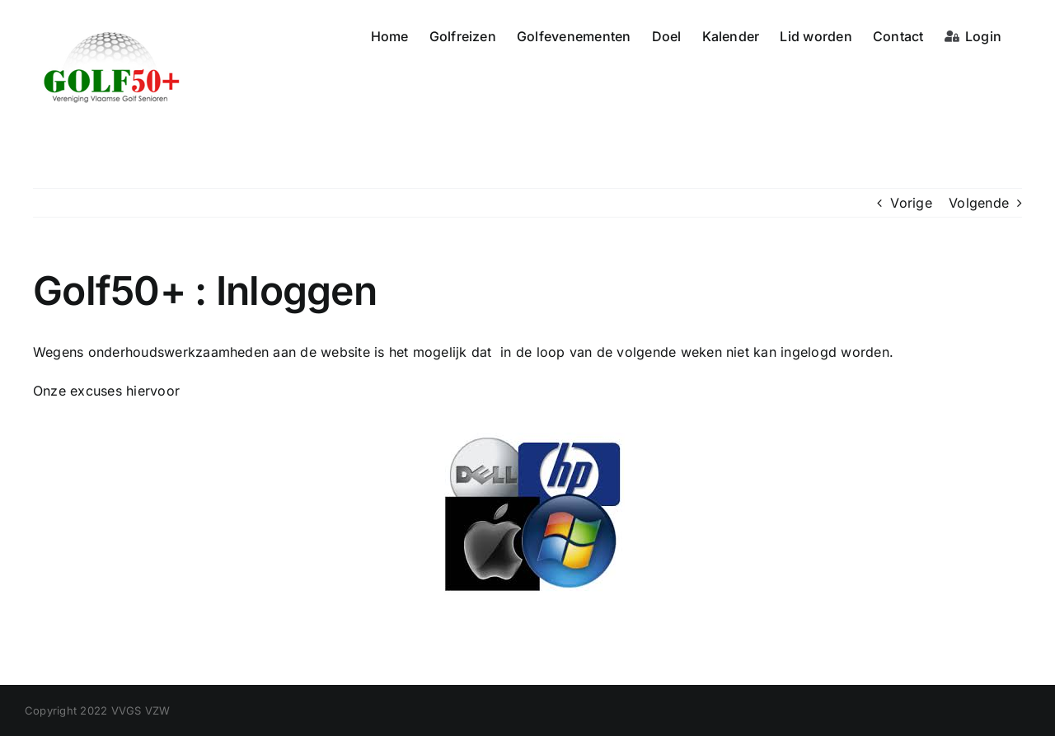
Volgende (979, 203)
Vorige (910, 203)
